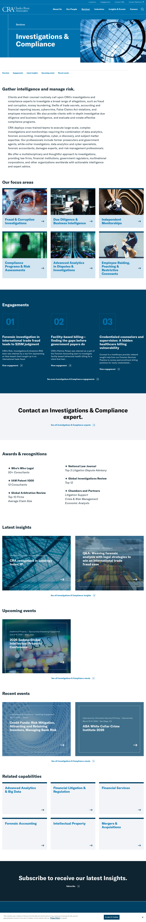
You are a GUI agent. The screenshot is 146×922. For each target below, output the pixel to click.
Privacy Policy (55, 918)
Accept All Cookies (111, 917)
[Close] (142, 917)
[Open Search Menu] (142, 9)
